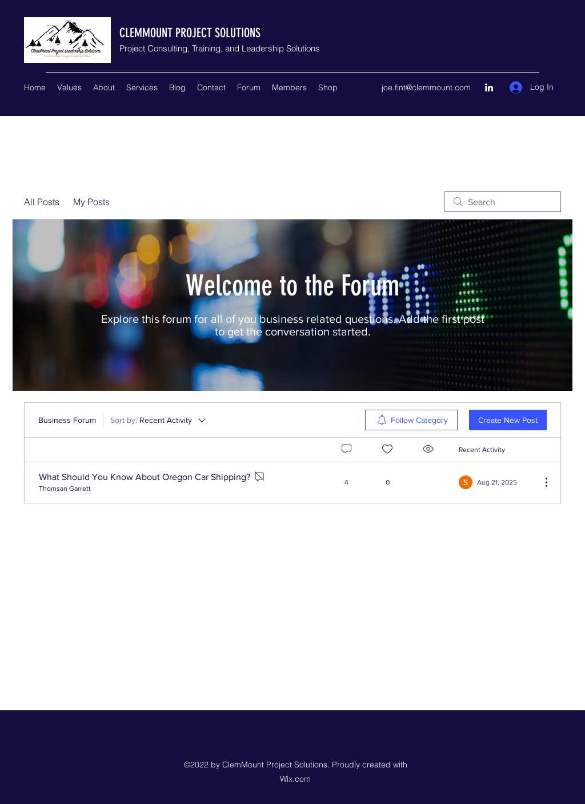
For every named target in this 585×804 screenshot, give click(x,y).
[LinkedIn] (489, 87)
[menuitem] (411, 420)
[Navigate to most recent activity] (495, 482)
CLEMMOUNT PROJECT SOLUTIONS (190, 33)
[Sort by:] (158, 420)
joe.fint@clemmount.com (426, 87)
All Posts (41, 201)
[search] (502, 201)
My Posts (91, 201)
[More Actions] (540, 482)
